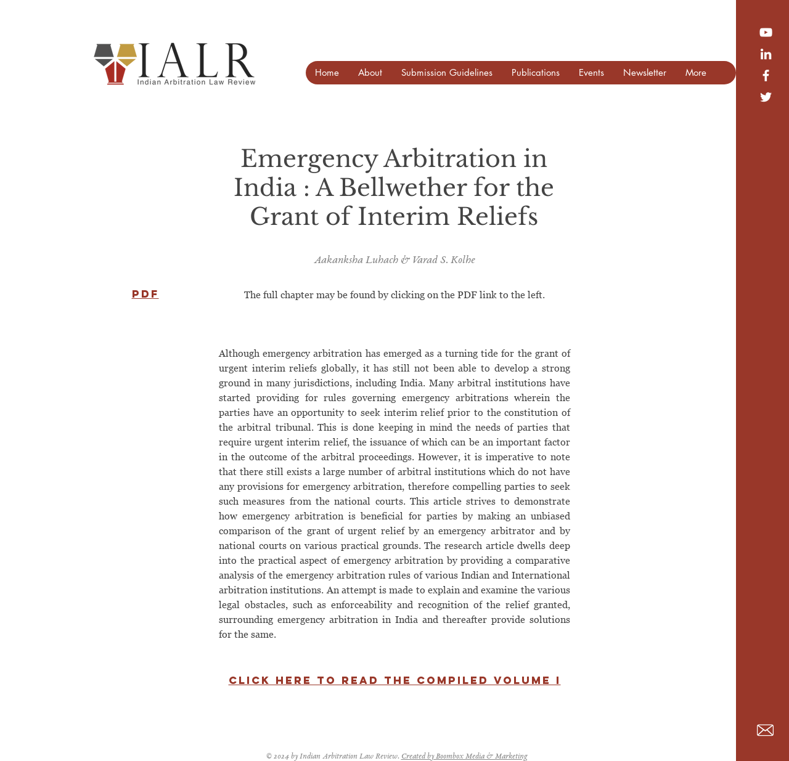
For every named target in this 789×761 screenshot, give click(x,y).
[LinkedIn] (766, 54)
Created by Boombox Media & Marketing (464, 757)
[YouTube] (766, 32)
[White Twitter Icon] (766, 97)
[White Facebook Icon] (766, 75)
